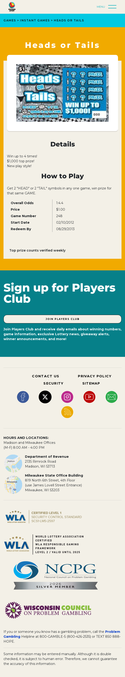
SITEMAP (91, 383)
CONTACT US (45, 376)
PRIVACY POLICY (94, 376)
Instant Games (35, 20)
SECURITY (53, 383)
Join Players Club (63, 319)
